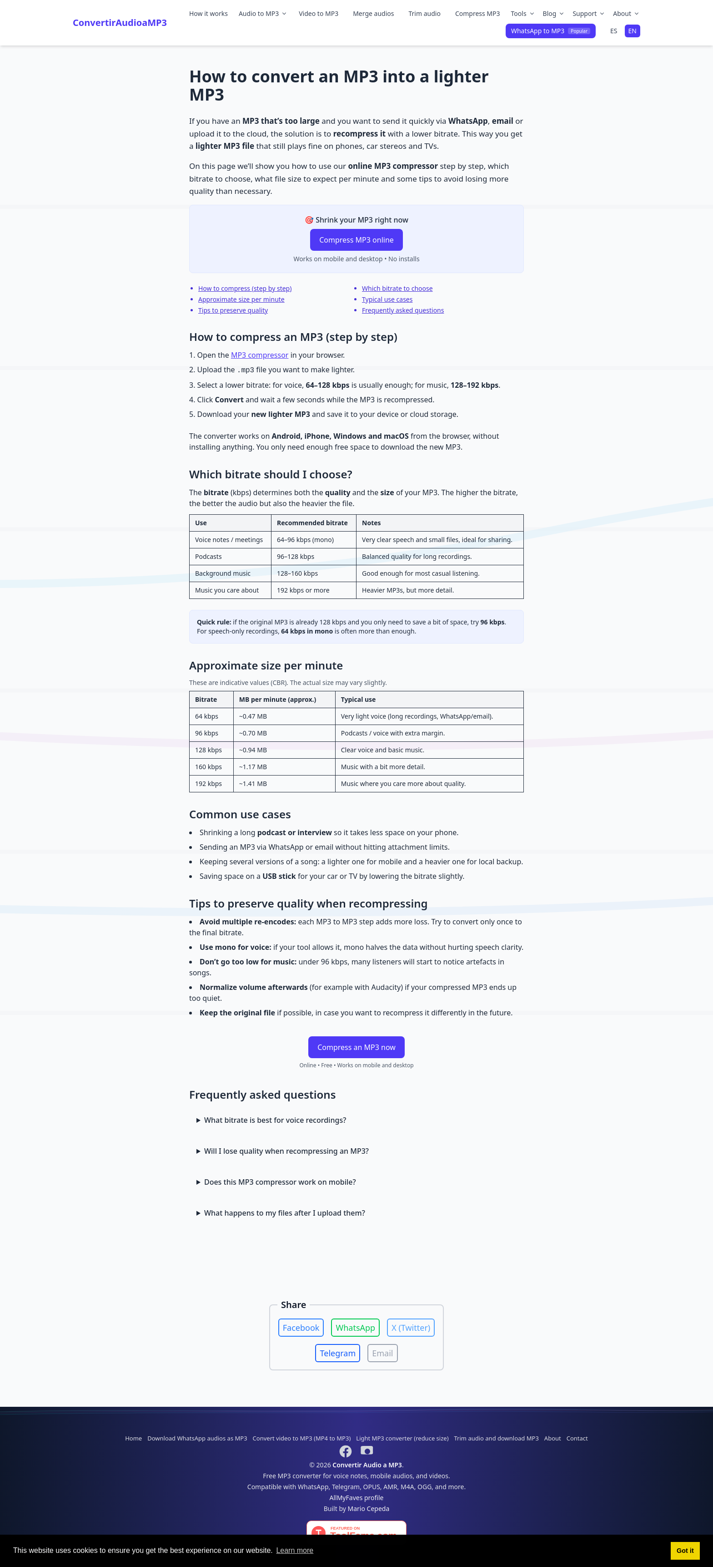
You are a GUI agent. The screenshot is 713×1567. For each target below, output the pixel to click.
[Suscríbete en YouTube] (367, 1451)
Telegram (338, 1353)
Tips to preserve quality (233, 310)
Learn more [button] (294, 1550)
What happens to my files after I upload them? (284, 1213)
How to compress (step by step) (244, 288)
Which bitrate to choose (397, 288)
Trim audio (424, 13)
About (626, 13)
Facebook (301, 1327)
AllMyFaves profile (357, 1497)
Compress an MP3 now (356, 1047)
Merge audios (373, 13)
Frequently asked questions (403, 310)
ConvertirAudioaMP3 (120, 22)
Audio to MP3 (263, 13)
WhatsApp (355, 1327)
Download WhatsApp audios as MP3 (197, 1438)
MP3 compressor (260, 355)
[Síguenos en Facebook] (345, 1451)
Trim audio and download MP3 (496, 1438)
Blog (554, 13)
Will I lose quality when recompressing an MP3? (286, 1151)
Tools (523, 13)
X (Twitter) (411, 1327)
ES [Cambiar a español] (613, 30)
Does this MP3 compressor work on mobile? (280, 1182)
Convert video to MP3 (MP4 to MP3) (302, 1438)
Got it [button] (685, 1550)
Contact (577, 1438)
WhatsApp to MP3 (550, 30)
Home (133, 1438)
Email (382, 1353)
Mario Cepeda (369, 1508)
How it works (208, 13)
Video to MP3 (318, 13)
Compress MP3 (477, 13)
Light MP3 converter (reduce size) (402, 1438)
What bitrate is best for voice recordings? (275, 1120)
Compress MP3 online (356, 240)
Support (589, 13)
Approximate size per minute (241, 299)
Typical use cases (387, 299)
